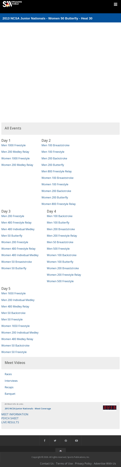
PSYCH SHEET (10, 418)
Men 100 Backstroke (59, 216)
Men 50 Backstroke (13, 313)
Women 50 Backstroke (15, 345)
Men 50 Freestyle (12, 319)
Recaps (9, 387)
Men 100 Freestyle (53, 152)
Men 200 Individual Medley (17, 300)
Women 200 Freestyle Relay (64, 275)
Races (8, 374)
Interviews (11, 381)
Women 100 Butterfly (60, 262)
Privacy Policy (83, 463)
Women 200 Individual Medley (19, 332)
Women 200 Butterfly (55, 197)
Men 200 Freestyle (12, 216)
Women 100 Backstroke (61, 255)
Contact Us (47, 463)
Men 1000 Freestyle (13, 145)
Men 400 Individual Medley (17, 229)
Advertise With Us (105, 463)
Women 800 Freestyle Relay (59, 204)
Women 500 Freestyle (60, 281)
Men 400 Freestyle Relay (16, 222)
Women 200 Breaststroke (63, 268)
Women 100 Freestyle (55, 184)
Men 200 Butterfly (53, 165)
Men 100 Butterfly (58, 222)
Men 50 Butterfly (11, 235)
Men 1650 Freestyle (13, 293)
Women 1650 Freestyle (15, 326)
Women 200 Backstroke (56, 191)
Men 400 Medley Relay (15, 306)
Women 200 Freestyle (14, 242)
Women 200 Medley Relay (17, 165)
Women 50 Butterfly (13, 268)
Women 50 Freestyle (14, 352)
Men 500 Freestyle (58, 248)
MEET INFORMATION (14, 414)
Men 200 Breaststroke (61, 229)
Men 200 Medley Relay (15, 152)
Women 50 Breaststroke (16, 262)
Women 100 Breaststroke (58, 178)
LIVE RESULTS (10, 422)
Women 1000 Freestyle (15, 158)
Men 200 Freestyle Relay (62, 235)
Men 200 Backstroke (54, 158)
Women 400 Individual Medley (19, 255)
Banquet (10, 394)
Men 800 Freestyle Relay (57, 171)
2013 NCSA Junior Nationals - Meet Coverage (28, 408)
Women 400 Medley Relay (17, 339)
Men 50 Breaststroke (60, 242)
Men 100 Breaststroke (56, 145)
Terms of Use (64, 463)
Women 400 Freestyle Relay (18, 248)
